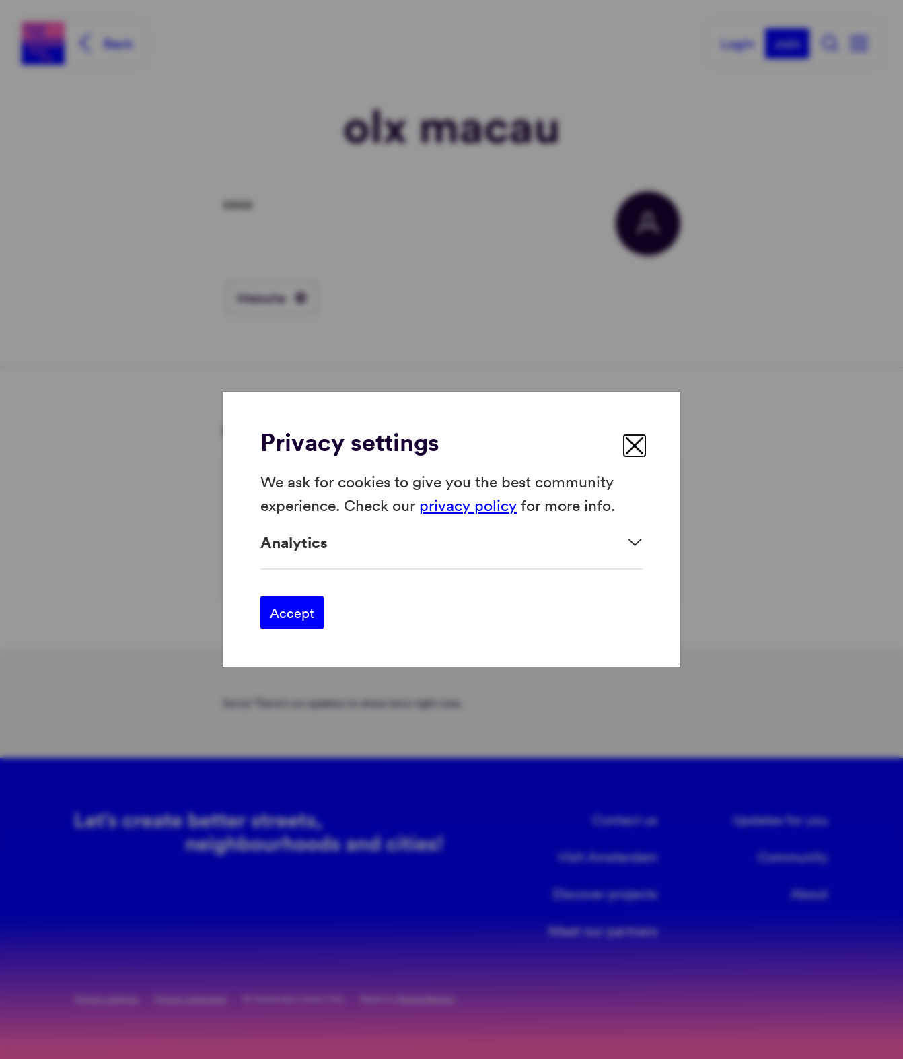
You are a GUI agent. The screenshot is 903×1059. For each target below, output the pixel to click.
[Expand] (451, 542)
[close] (634, 445)
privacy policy (468, 504)
